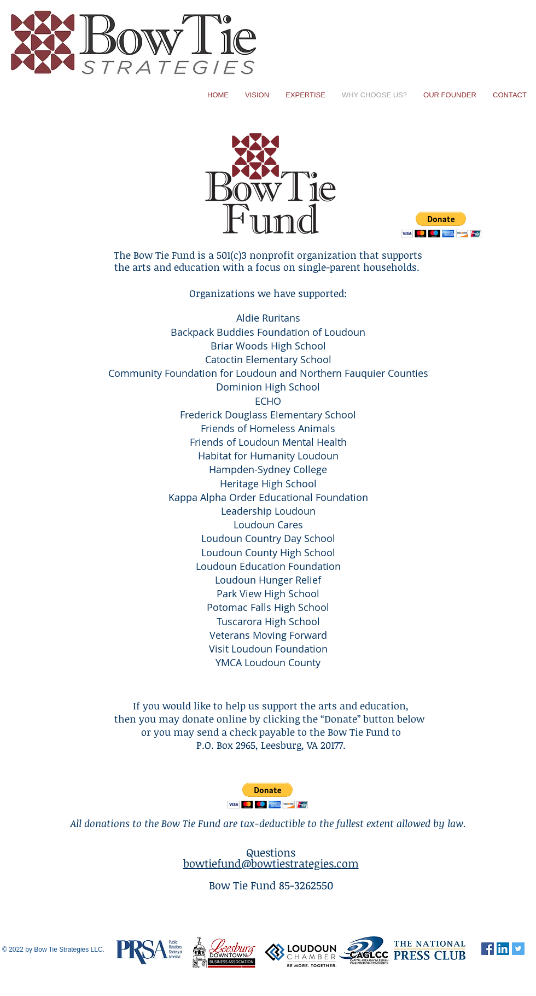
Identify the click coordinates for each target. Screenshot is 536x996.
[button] (441, 224)
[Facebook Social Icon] (487, 948)
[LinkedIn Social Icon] (503, 948)
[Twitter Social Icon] (518, 948)
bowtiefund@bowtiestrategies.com (271, 863)
